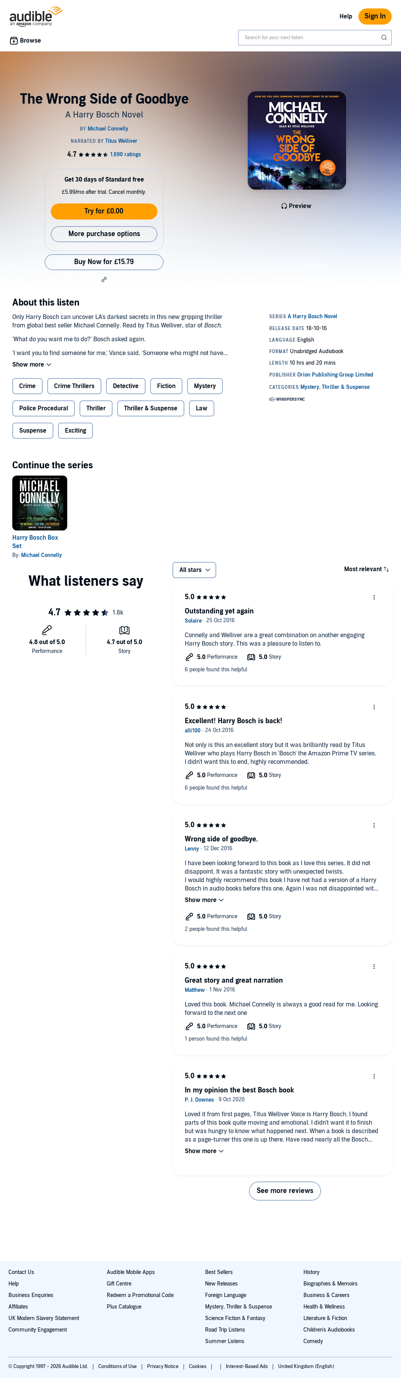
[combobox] (315, 37)
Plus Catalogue (124, 1307)
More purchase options (104, 234)
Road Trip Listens (225, 1330)
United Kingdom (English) (306, 1366)
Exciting (75, 431)
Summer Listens (224, 1341)
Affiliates (18, 1307)
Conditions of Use (118, 1366)
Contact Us (21, 1272)
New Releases (221, 1284)
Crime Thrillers (74, 386)
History (311, 1272)
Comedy (313, 1341)
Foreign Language (225, 1295)
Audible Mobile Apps (131, 1272)
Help (346, 16)
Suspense (32, 431)
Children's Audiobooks (329, 1330)
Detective (126, 386)
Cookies (198, 1366)
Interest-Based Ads (247, 1366)
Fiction (166, 386)
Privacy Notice (163, 1366)
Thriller (96, 408)
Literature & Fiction (325, 1318)
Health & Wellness (324, 1307)
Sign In (375, 16)
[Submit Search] (385, 37)
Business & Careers (326, 1295)
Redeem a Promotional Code (140, 1295)
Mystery (205, 386)
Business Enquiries (30, 1295)
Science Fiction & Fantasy (235, 1318)
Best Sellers (219, 1272)
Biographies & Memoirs (330, 1284)
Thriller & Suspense (150, 408)
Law (201, 408)
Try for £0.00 (104, 211)
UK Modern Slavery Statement (43, 1318)
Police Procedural (43, 408)
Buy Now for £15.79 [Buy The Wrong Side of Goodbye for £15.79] (104, 262)
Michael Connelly (41, 555)
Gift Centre (119, 1284)
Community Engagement (37, 1330)
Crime (27, 386)
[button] (104, 279)
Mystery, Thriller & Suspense (238, 1307)
